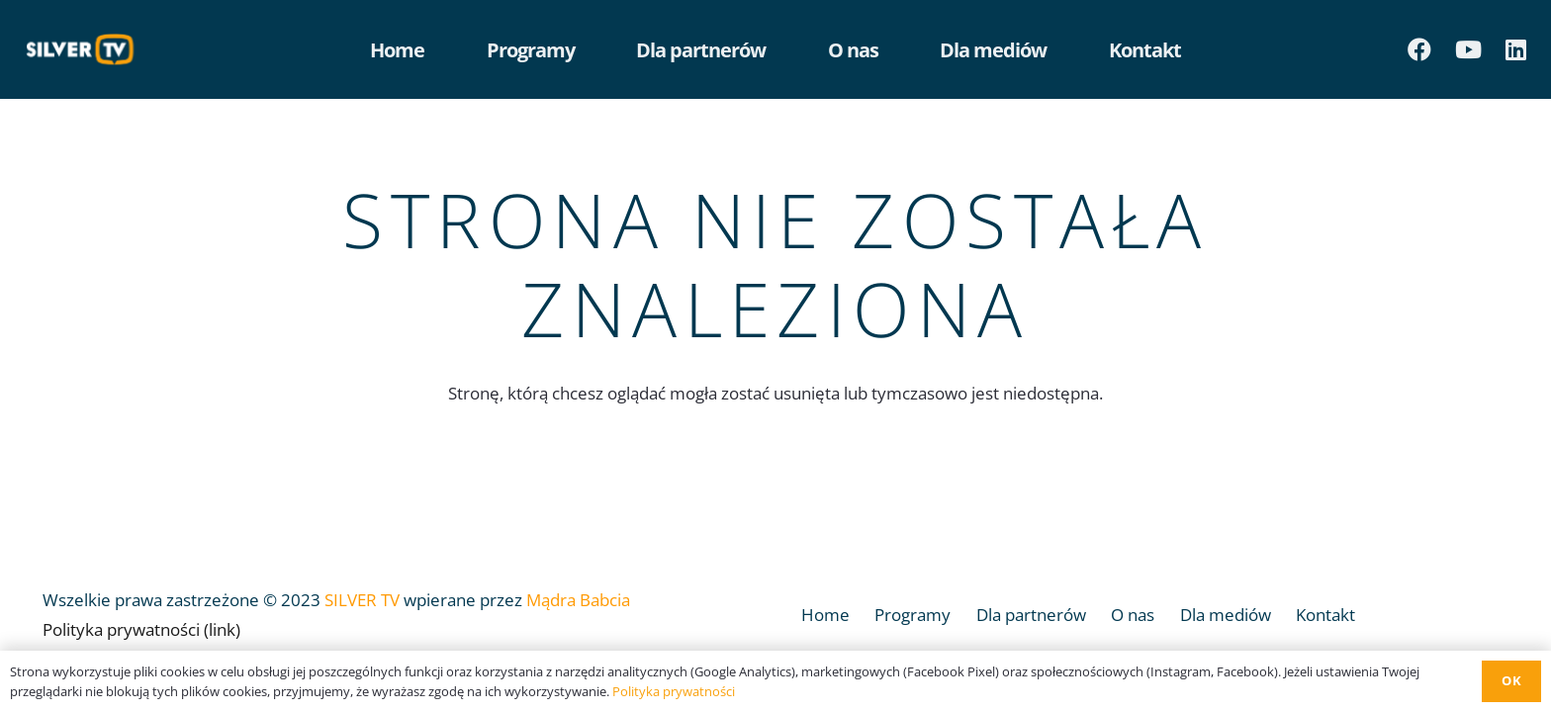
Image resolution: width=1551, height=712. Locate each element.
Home (825, 614)
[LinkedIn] (1515, 49)
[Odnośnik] (85, 49)
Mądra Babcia (578, 599)
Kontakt (1325, 614)
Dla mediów (1225, 614)
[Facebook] (1419, 49)
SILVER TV (362, 599)
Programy (912, 614)
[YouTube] (1468, 49)
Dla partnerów (1031, 614)
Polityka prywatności (673, 691)
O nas (1132, 614)
